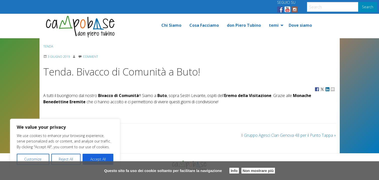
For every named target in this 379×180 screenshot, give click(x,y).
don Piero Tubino (244, 25)
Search (367, 6)
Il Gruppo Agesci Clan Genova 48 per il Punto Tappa (288, 135)
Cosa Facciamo (204, 25)
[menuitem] (171, 25)
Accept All (98, 159)
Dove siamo (300, 25)
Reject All (66, 159)
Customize (33, 159)
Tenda (48, 46)
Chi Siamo (171, 25)
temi (274, 25)
